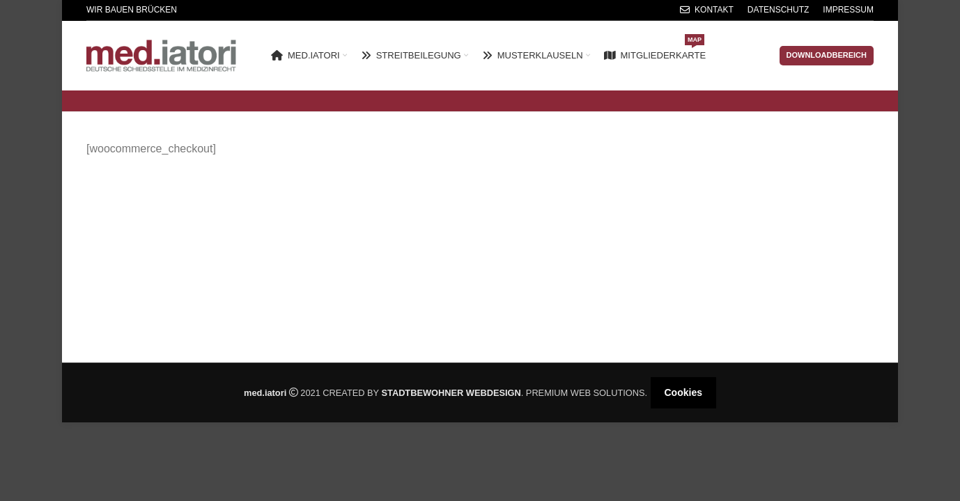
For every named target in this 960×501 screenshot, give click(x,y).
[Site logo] (161, 55)
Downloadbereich (827, 55)
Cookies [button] (683, 392)
